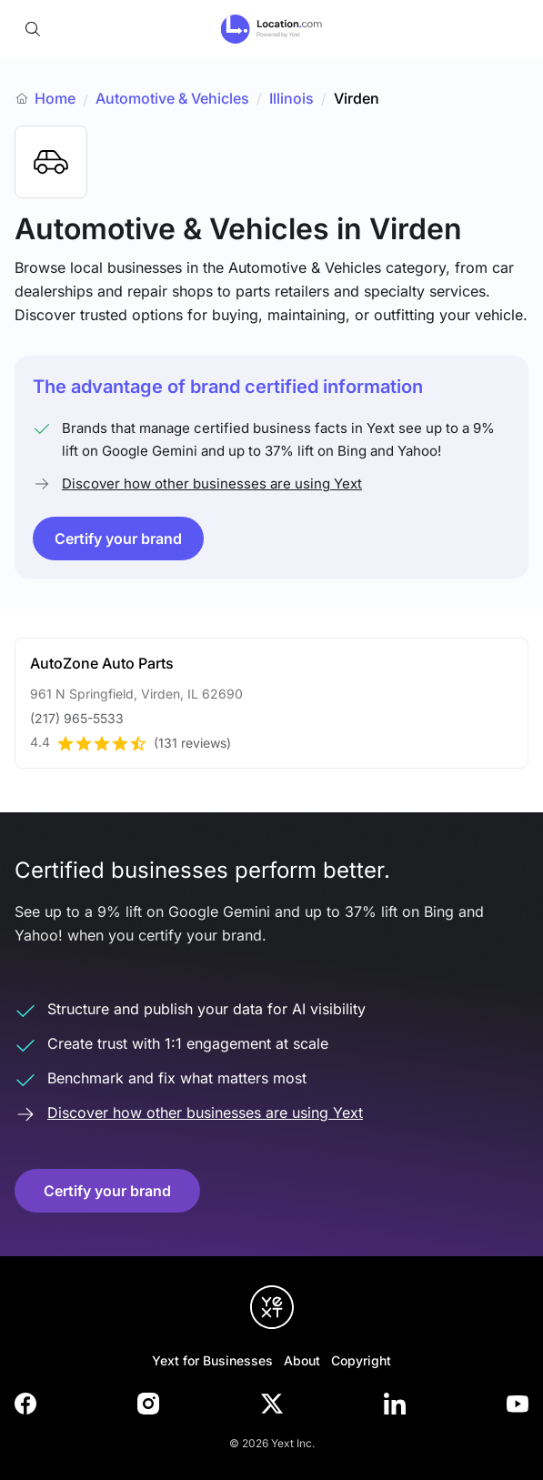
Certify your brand (118, 538)
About (302, 1360)
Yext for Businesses (212, 1360)
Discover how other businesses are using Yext (212, 483)
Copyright (361, 1360)
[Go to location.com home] (271, 29)
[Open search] (33, 29)
